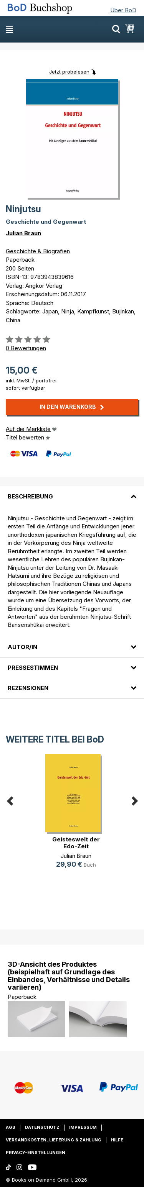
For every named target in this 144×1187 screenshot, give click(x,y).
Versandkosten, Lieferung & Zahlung (53, 1140)
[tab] (72, 492)
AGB (10, 1127)
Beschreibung (30, 496)
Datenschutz (42, 1127)
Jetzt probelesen (69, 72)
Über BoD (123, 10)
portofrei (46, 380)
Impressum (83, 1127)
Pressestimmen (33, 667)
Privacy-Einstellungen (35, 1152)
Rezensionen (28, 688)
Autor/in (22, 647)
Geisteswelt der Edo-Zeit (76, 843)
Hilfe (117, 1140)
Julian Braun (23, 233)
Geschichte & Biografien (38, 251)
